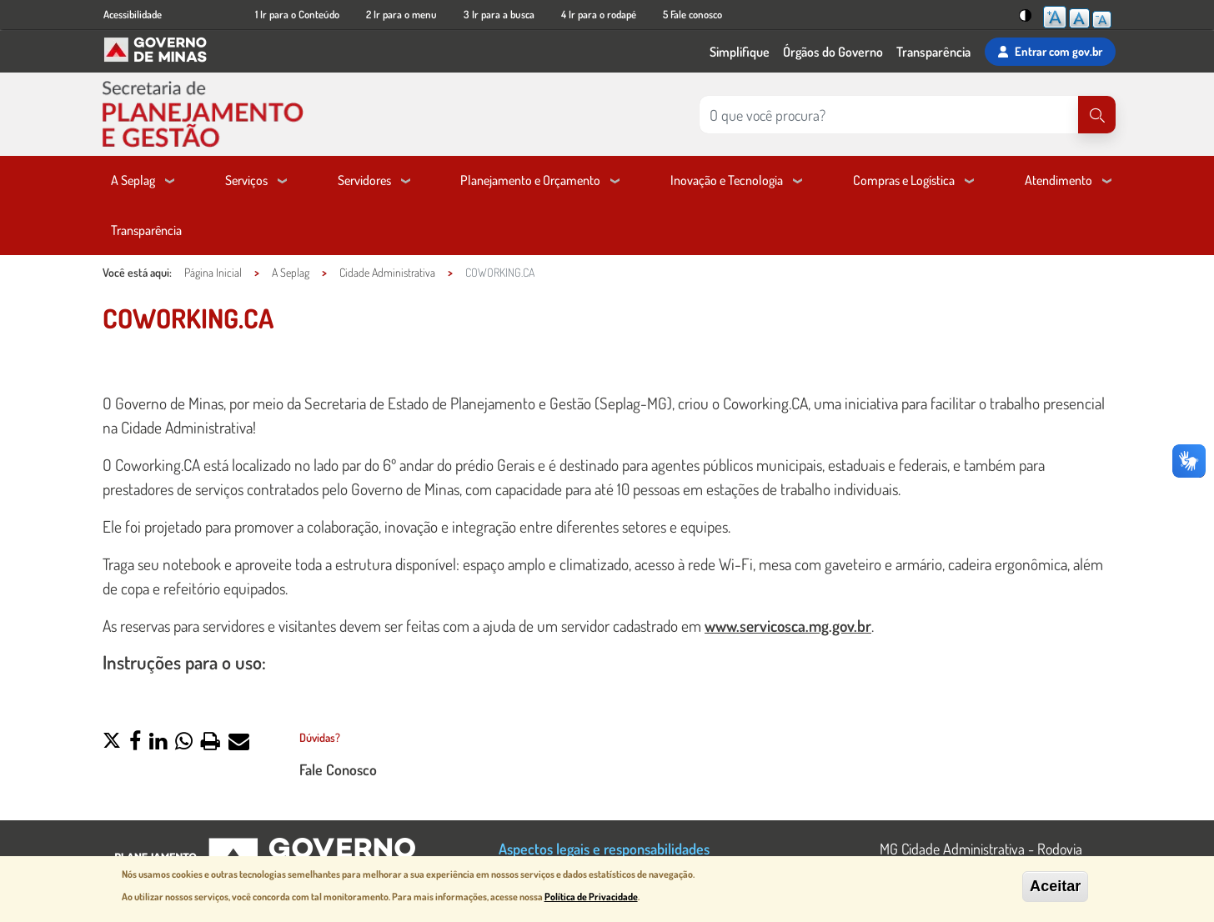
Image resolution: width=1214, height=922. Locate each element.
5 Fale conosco (692, 14)
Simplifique (740, 51)
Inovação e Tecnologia (726, 180)
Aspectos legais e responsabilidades (604, 848)
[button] (112, 742)
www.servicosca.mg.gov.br (788, 625)
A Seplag (133, 180)
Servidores (364, 180)
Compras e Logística (904, 180)
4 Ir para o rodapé (598, 14)
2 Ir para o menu (401, 14)
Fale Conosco (338, 769)
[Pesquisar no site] (889, 114)
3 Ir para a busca (499, 14)
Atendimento (1058, 180)
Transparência (933, 51)
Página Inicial (213, 272)
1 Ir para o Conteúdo (297, 14)
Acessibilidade (132, 14)
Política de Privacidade (591, 897)
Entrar (1050, 52)
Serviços (246, 180)
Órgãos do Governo (833, 51)
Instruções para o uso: (186, 662)
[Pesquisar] (1097, 114)
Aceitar (1055, 887)
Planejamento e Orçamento (530, 180)
